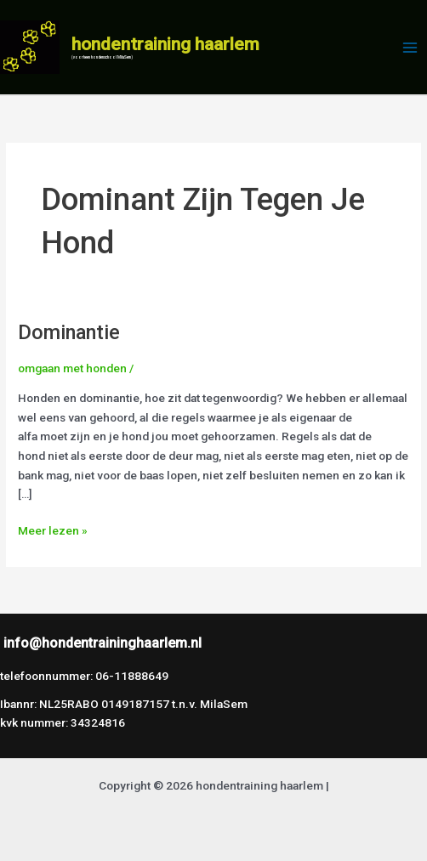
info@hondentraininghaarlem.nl (102, 643)
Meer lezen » (53, 529)
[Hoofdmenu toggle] (410, 47)
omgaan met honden (72, 368)
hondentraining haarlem (165, 44)
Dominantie (69, 332)
